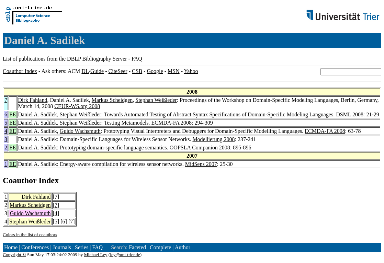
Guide (97, 71)
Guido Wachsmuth (80, 131)
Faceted (137, 247)
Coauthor (19, 180)
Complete (160, 247)
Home (11, 247)
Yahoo (191, 71)
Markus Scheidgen (112, 100)
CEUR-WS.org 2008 (77, 106)
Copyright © (14, 254)
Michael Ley (96, 254)
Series (81, 247)
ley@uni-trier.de (125, 254)
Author (182, 247)
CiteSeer (118, 71)
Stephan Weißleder (156, 100)
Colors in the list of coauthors (30, 234)
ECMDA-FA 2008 (171, 123)
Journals (62, 247)
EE (12, 114)
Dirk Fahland (32, 100)
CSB (137, 71)
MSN (174, 71)
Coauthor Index (20, 71)
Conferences (35, 247)
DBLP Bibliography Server (97, 59)
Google (155, 71)
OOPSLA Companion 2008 (200, 147)
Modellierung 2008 (213, 139)
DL (85, 71)
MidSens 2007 (201, 164)
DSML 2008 (349, 114)
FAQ (137, 59)
